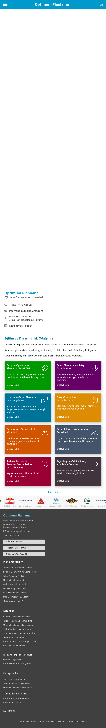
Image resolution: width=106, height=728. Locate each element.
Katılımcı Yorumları (12, 702)
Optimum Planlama (52, 4)
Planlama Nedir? (13, 561)
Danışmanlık (10, 673)
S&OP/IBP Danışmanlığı (14, 679)
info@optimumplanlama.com (26, 310)
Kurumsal (9, 710)
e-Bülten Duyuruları (12, 659)
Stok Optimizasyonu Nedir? (16, 596)
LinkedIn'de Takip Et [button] (16, 554)
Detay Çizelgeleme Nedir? (15, 588)
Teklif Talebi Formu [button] (15, 547)
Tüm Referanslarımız (15, 693)
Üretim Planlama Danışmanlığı (17, 687)
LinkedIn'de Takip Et (20, 325)
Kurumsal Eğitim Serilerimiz (16, 698)
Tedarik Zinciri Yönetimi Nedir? (17, 567)
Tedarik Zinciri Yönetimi (14, 637)
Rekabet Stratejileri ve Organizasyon (20, 641)
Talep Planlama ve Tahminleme (17, 620)
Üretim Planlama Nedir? (14, 580)
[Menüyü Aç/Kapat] (5, 4)
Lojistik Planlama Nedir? (14, 592)
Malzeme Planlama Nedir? (15, 584)
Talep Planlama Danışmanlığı (16, 683)
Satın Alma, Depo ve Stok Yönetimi (19, 633)
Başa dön (53, 492)
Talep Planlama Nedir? (13, 576)
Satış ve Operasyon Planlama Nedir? (20, 571)
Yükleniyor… (52, 158)
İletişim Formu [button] (13, 541)
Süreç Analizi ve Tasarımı (14, 645)
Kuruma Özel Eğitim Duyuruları (17, 663)
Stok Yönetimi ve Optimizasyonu (18, 629)
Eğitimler (8, 610)
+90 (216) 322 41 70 (21, 305)
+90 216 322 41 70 (11, 535)
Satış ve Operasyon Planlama (16, 616)
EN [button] (101, 4)
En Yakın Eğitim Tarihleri (17, 654)
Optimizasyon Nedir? (13, 601)
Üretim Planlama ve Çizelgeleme (18, 625)
